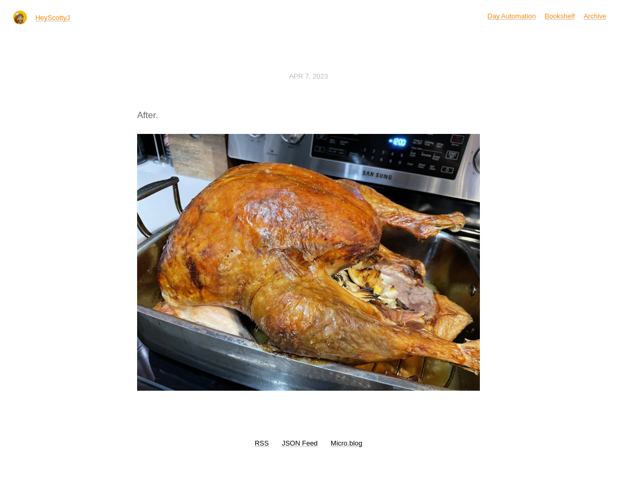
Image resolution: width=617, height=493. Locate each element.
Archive (595, 16)
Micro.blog (346, 443)
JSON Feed (299, 443)
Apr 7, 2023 (308, 76)
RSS (262, 443)
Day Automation (511, 16)
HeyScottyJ (52, 18)
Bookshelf (560, 16)
